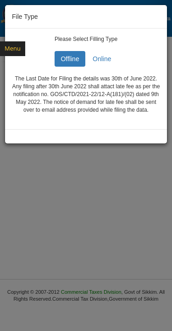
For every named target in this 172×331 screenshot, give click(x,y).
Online (102, 59)
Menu (13, 48)
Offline (70, 59)
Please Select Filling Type (86, 39)
